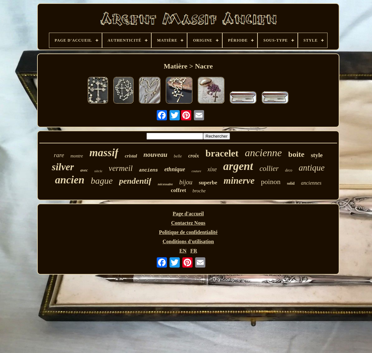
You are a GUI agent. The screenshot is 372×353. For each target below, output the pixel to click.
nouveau (156, 154)
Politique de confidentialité (188, 232)
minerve (239, 180)
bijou (185, 182)
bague (102, 181)
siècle (98, 171)
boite (296, 154)
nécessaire (165, 184)
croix (193, 155)
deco (288, 170)
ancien (69, 180)
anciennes (311, 183)
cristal (131, 155)
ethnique (174, 169)
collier (269, 168)
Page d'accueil (188, 213)
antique (312, 167)
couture (196, 171)
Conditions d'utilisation (188, 241)
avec (84, 170)
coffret (178, 190)
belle (178, 156)
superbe (208, 183)
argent (238, 166)
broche (199, 190)
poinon (271, 182)
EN (182, 250)
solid (291, 183)
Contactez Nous (188, 223)
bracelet (221, 153)
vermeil (121, 168)
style (317, 155)
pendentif (135, 181)
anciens (148, 170)
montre (76, 156)
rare (59, 155)
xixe (212, 169)
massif (104, 152)
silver (63, 166)
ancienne (263, 152)
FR (193, 250)
